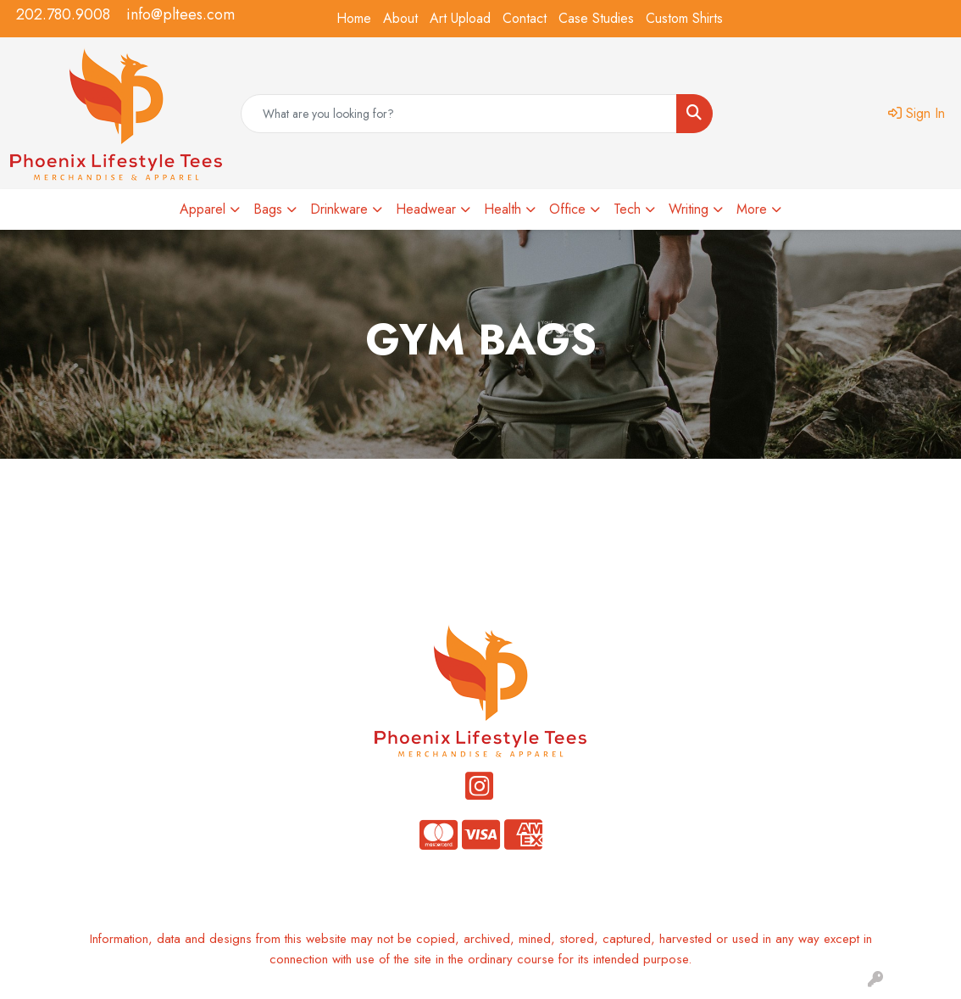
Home (353, 18)
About (400, 18)
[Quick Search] (459, 113)
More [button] (751, 209)
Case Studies (596, 18)
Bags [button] (267, 209)
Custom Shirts (684, 18)
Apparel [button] (202, 209)
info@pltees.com (180, 14)
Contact (525, 18)
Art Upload (460, 18)
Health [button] (502, 209)
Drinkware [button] (339, 209)
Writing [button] (688, 209)
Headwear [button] (426, 209)
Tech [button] (627, 209)
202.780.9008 (63, 14)
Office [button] (567, 209)
